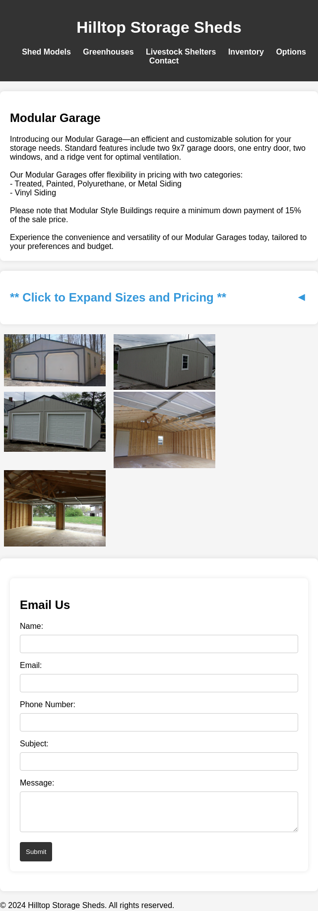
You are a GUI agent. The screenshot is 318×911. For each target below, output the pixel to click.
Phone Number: (47, 704)
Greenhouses (108, 52)
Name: (31, 626)
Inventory (246, 52)
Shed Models (46, 52)
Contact (164, 61)
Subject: (34, 743)
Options (291, 52)
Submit (36, 857)
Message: (37, 783)
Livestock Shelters (181, 52)
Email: (31, 665)
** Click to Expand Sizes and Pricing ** (159, 297)
